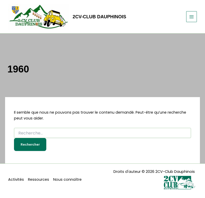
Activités (16, 179)
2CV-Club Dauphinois (99, 16)
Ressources (38, 179)
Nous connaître (67, 179)
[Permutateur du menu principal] (191, 16)
